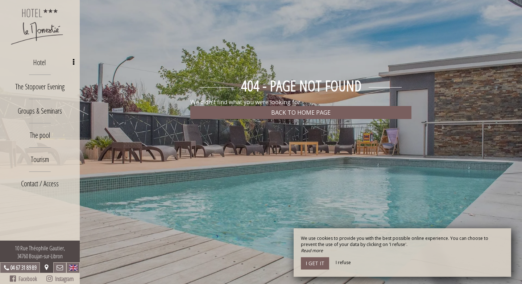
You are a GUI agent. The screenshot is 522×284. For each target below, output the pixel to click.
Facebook (23, 279)
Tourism (40, 159)
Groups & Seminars (40, 111)
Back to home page (301, 112)
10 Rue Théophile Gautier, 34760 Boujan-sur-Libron (40, 252)
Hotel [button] (54, 62)
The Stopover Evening (40, 87)
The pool (40, 135)
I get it (315, 263)
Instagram (60, 279)
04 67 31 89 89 (23, 268)
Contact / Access (40, 183)
